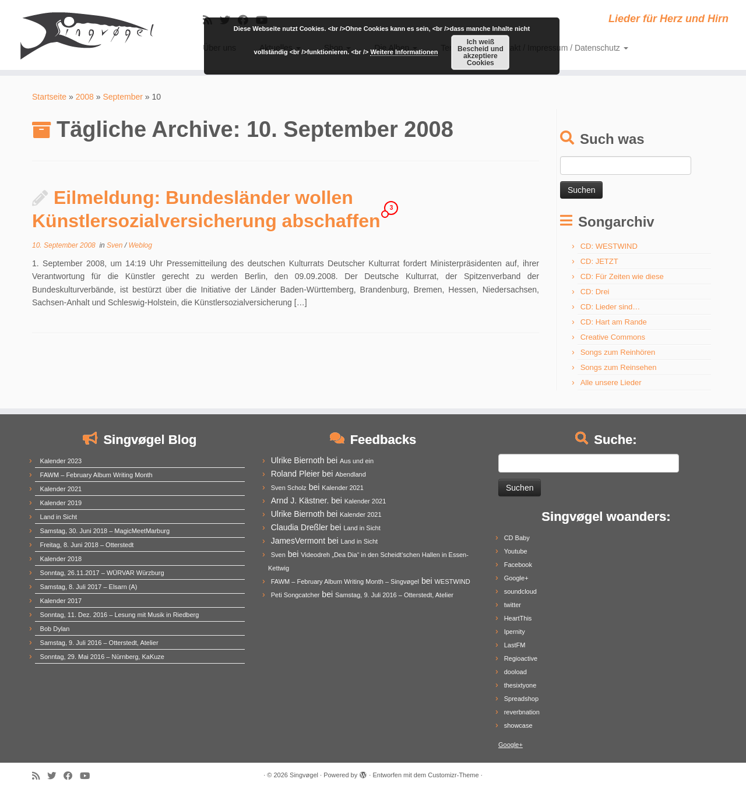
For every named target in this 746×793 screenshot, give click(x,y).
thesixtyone (520, 685)
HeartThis (518, 618)
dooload (515, 671)
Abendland (350, 474)
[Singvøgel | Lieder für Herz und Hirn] (86, 35)
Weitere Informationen (404, 51)
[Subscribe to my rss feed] (39, 776)
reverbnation (522, 712)
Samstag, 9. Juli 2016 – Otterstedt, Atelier (99, 642)
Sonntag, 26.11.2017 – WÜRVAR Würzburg (102, 572)
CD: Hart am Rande (613, 322)
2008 (85, 96)
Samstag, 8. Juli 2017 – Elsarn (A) (89, 586)
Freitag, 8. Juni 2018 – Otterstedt (87, 544)
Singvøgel (304, 774)
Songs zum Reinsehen (618, 367)
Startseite (49, 96)
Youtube (515, 551)
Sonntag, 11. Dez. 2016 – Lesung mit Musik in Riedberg (119, 614)
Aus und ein (357, 460)
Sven (116, 245)
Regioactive (520, 658)
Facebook (518, 564)
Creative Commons (612, 337)
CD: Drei (595, 291)
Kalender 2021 (61, 488)
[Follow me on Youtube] (88, 776)
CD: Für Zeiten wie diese (622, 276)
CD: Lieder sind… (610, 306)
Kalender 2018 (61, 558)
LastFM (515, 645)
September (122, 96)
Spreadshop (521, 698)
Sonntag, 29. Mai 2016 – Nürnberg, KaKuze (102, 656)
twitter (512, 604)
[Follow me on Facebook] (72, 776)
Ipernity (514, 631)
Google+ (516, 578)
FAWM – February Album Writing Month (96, 474)
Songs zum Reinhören (618, 352)
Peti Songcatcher (295, 594)
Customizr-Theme (453, 774)
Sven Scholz (289, 487)
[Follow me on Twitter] (55, 776)
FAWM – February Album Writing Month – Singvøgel (345, 581)
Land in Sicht (59, 516)
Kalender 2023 (61, 460)
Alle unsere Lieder (611, 382)
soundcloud (520, 591)
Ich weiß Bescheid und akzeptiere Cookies (481, 52)
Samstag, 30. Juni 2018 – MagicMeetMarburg (105, 530)
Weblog (140, 245)
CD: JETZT (599, 261)
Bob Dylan (55, 628)
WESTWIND (452, 581)
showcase (518, 725)
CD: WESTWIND (609, 246)
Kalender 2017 (61, 600)
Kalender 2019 (61, 502)
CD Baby (517, 537)
